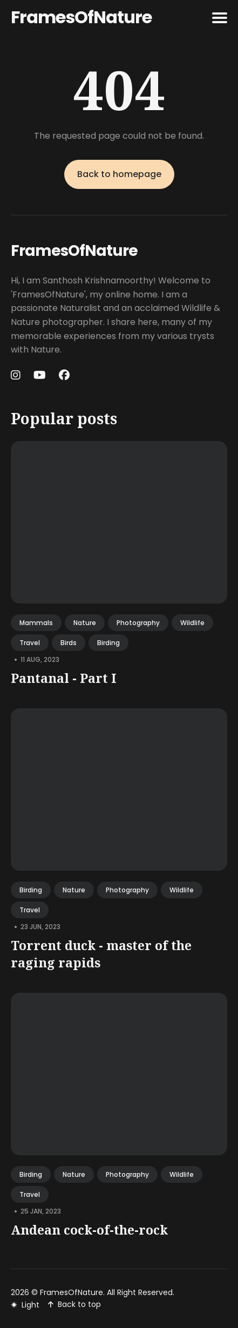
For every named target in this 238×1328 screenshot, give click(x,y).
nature (84, 622)
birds (68, 642)
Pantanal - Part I (64, 678)
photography (138, 622)
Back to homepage (119, 174)
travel (29, 642)
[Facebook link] (64, 375)
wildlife (192, 622)
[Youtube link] (39, 375)
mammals (36, 622)
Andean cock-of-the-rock (89, 1229)
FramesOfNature (81, 17)
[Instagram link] (17, 375)
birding (108, 642)
